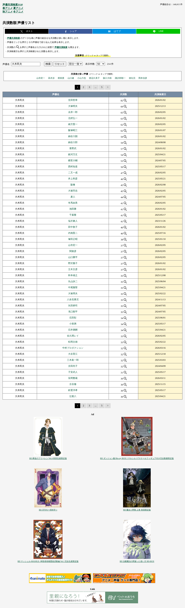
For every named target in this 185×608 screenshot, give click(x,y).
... (95, 87)
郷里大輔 (73, 160)
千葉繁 (72, 215)
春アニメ (8, 8)
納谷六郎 (73, 142)
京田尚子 (73, 366)
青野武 (72, 148)
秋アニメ (8, 11)
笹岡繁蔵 (73, 378)
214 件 (110, 64)
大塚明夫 (73, 106)
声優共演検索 (13, 38)
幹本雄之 (73, 275)
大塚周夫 (73, 293)
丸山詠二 (73, 281)
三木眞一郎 (73, 360)
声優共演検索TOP (13, 4)
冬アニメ (18, 11)
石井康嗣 (73, 329)
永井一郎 (73, 112)
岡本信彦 (142, 78)
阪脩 (72, 184)
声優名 (6, 64)
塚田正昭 (73, 239)
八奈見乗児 (73, 299)
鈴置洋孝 (73, 390)
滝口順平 (73, 311)
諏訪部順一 (120, 78)
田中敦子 (73, 227)
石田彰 (72, 317)
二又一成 (73, 172)
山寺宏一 (40, 78)
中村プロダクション (72, 348)
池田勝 (72, 208)
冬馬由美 (73, 202)
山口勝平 (73, 257)
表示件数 (90, 64)
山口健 (71, 78)
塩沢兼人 (73, 221)
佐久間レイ (73, 335)
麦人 (72, 196)
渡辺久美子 (94, 78)
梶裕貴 (61, 78)
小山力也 (81, 78)
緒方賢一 (73, 124)
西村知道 (73, 166)
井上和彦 (73, 178)
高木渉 (51, 78)
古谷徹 (72, 384)
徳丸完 (132, 78)
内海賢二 (73, 233)
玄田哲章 (73, 100)
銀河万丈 (73, 154)
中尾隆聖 (73, 287)
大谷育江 (73, 354)
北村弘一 (73, 118)
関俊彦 (72, 251)
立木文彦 (73, 269)
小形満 (72, 323)
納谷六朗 (73, 136)
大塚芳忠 (73, 190)
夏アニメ (18, 8)
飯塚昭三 (73, 130)
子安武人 (73, 372)
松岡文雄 (73, 341)
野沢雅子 (73, 263)
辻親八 (72, 396)
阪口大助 (107, 78)
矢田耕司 (73, 305)
